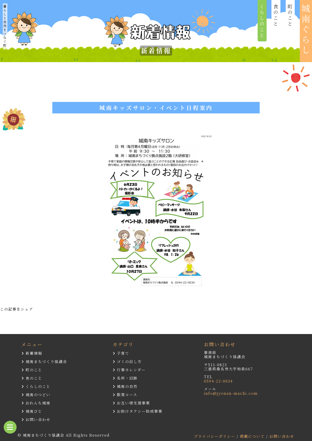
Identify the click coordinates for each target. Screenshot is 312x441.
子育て (121, 353)
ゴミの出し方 (127, 361)
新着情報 (31, 353)
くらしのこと (35, 386)
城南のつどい (35, 394)
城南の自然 (125, 386)
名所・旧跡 (125, 378)
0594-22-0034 (218, 381)
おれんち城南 (35, 403)
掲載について (253, 436)
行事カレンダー (129, 369)
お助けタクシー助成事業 (137, 411)
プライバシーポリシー (215, 436)
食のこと (31, 378)
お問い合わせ (35, 419)
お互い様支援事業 (131, 403)
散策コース (125, 394)
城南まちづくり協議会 (44, 361)
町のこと (31, 369)
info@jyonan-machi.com (231, 393)
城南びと (31, 411)
